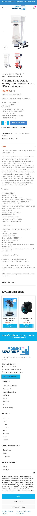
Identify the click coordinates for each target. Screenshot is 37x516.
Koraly (5, 404)
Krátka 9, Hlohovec (8, 364)
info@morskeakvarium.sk (11, 369)
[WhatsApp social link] (14, 139)
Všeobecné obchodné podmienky (23, 512)
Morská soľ (6, 389)
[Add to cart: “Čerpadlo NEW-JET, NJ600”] (26, 326)
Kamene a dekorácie (10, 386)
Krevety (6, 427)
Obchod (11, 74)
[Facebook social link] (7, 139)
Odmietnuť (18, 502)
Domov (4, 74)
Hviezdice (6, 418)
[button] (34, 473)
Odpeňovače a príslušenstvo (11, 76)
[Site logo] (18, 7)
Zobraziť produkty (10, 376)
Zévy (5, 436)
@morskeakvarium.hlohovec (12, 372)
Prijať (18, 496)
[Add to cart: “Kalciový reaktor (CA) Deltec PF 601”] (10, 326)
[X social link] (9, 139)
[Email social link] (12, 139)
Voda (5, 453)
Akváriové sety (8, 408)
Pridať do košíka (18, 123)
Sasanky (6, 433)
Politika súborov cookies (7, 512)
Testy (5, 398)
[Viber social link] (16, 139)
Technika (19, 74)
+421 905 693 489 (8, 367)
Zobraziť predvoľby (18, 507)
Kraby (5, 424)
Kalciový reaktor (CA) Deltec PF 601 (10, 319)
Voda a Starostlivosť (10, 392)
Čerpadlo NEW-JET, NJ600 (27, 319)
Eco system (7, 450)
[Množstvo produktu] (5, 123)
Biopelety (6, 456)
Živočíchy (6, 401)
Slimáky (5, 440)
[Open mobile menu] (2, 7)
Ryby (5, 430)
